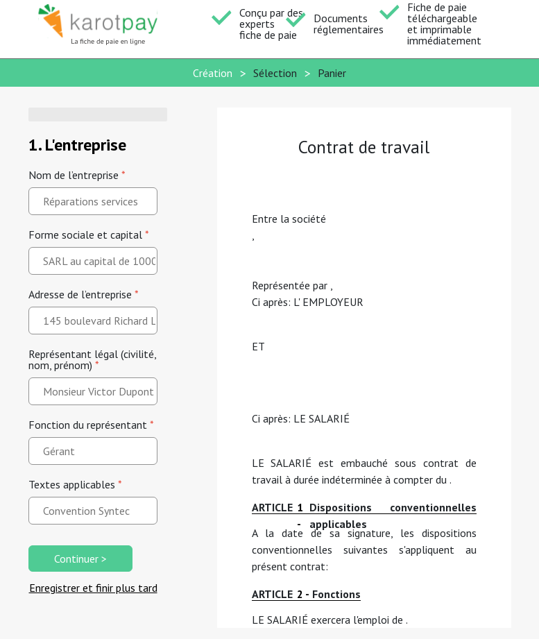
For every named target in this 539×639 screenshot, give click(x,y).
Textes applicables (75, 484)
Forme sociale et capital (88, 234)
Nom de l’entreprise (77, 174)
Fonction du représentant (91, 424)
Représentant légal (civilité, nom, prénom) (92, 359)
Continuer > (80, 558)
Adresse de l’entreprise (83, 294)
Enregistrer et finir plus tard (93, 588)
